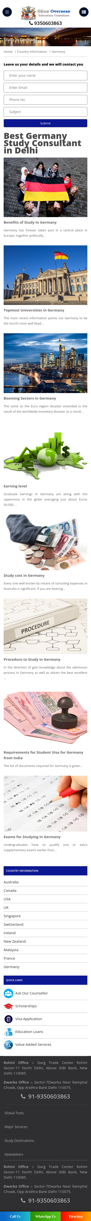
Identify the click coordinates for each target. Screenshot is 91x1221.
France (9, 958)
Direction (76, 1216)
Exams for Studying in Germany (32, 836)
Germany (11, 966)
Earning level (15, 486)
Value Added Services (27, 1045)
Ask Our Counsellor (26, 993)
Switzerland (13, 924)
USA (7, 898)
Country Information (32, 51)
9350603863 (45, 23)
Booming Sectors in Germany (30, 398)
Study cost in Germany (24, 575)
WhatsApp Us (45, 1216)
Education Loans (23, 1032)
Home (8, 51)
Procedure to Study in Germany (32, 659)
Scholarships (20, 1006)
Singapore (12, 915)
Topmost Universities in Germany (34, 310)
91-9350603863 (45, 1097)
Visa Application (23, 1019)
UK (6, 907)
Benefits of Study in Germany (30, 222)
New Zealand (15, 941)
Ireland (10, 932)
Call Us (15, 1216)
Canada (10, 890)
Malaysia (11, 949)
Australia (11, 882)
